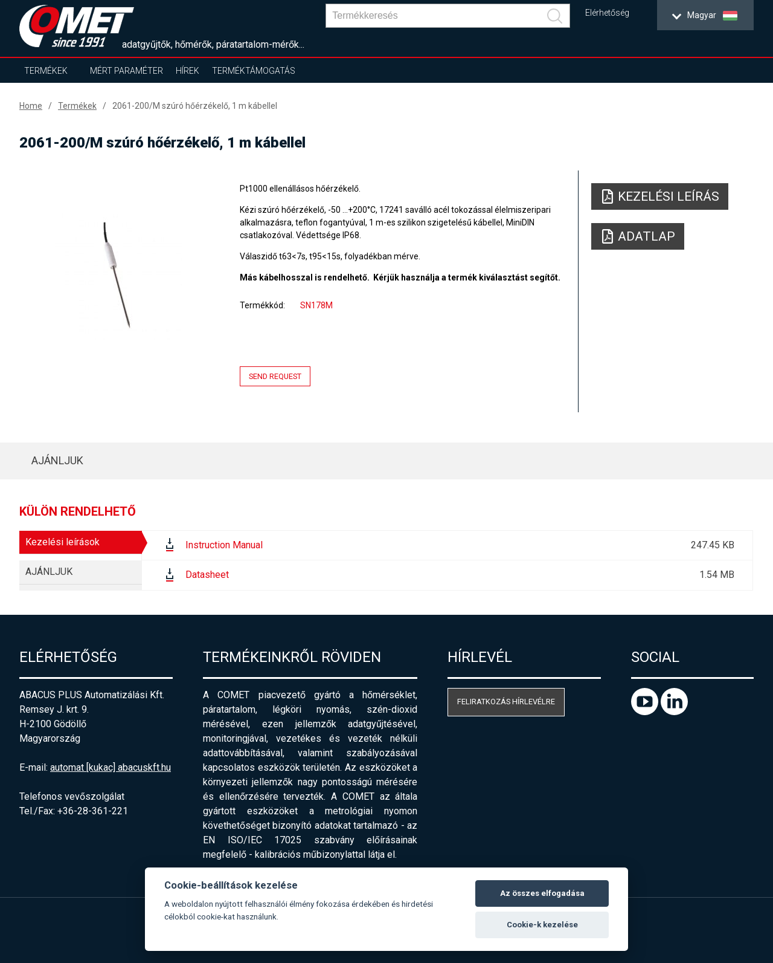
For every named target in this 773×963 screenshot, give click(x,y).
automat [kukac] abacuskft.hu (110, 767)
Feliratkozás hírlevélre (506, 701)
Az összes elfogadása (542, 893)
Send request (275, 376)
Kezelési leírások (62, 542)
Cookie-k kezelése (542, 924)
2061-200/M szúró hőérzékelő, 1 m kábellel (194, 106)
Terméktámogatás (253, 71)
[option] (118, 276)
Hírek (187, 71)
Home (30, 106)
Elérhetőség (607, 13)
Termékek (46, 71)
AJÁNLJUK (57, 460)
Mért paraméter (126, 71)
